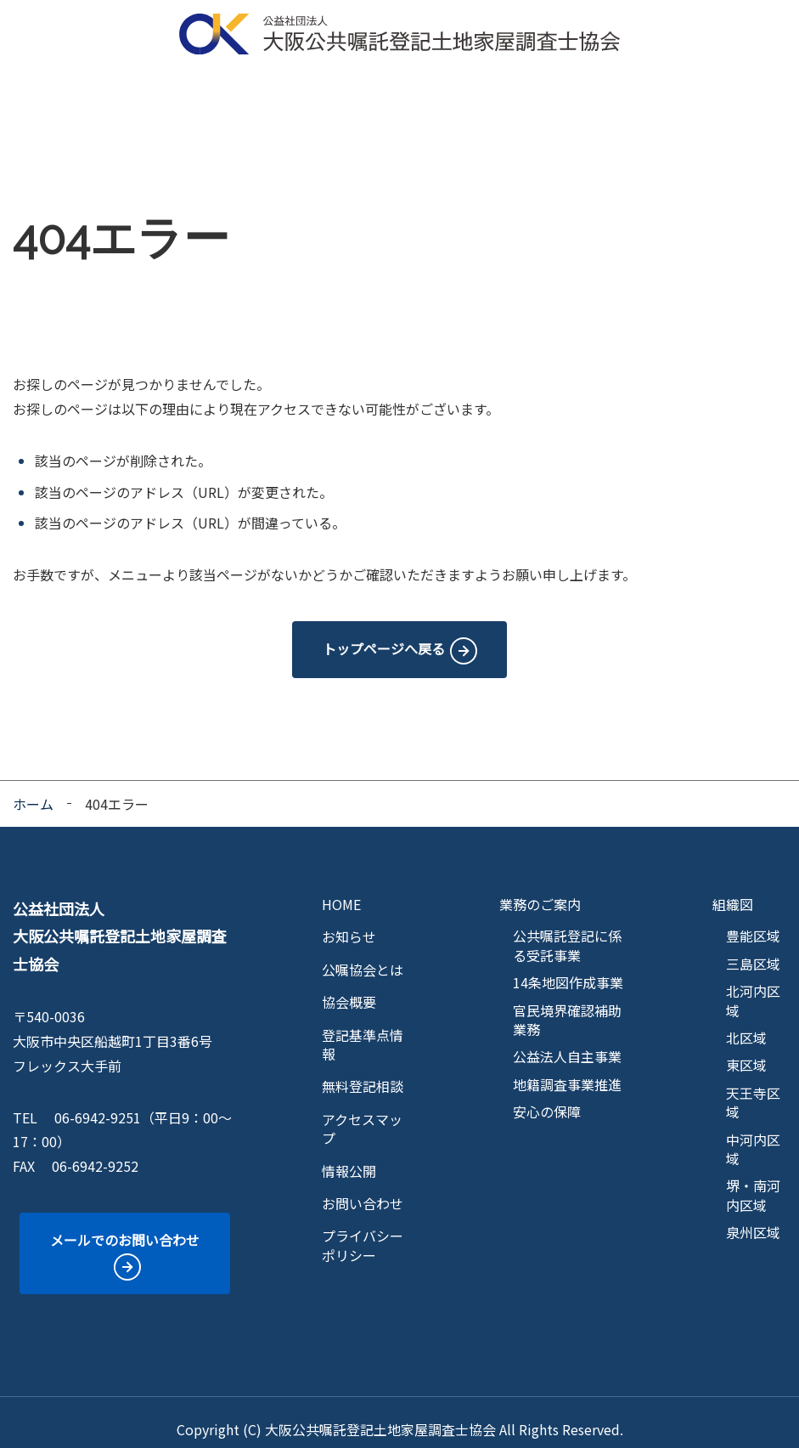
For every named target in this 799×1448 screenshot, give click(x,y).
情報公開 (750, 97)
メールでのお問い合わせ (125, 1225)
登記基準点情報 (464, 97)
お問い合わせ (362, 1188)
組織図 (732, 889)
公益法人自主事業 (567, 1041)
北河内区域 (753, 986)
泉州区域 (753, 1217)
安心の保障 (547, 1097)
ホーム (33, 789)
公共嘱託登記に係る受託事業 (567, 931)
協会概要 (200, 97)
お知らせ (349, 922)
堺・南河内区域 (753, 1181)
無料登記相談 (564, 97)
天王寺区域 (753, 1088)
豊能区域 (753, 921)
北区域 (746, 1023)
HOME (41, 97)
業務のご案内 (283, 97)
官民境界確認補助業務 (567, 1006)
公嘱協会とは (118, 97)
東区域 (746, 1050)
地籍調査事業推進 (567, 1070)
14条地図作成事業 (568, 968)
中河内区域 (753, 1135)
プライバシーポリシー (362, 1231)
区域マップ (371, 97)
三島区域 (753, 949)
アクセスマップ (662, 97)
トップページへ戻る (384, 634)
